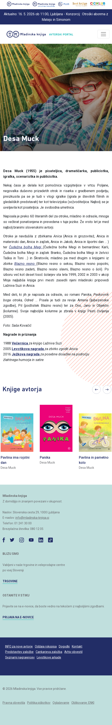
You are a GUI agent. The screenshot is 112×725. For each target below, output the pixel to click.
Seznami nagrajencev (20, 657)
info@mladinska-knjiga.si (32, 517)
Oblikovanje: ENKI (82, 702)
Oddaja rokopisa (46, 646)
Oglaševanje (61, 702)
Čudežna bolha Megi (26, 247)
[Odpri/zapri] (103, 34)
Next (107, 389)
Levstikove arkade (49, 657)
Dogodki (64, 646)
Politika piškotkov (38, 702)
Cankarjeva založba (49, 652)
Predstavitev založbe (19, 652)
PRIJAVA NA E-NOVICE (18, 617)
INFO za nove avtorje (19, 646)
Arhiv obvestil (73, 652)
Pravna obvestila (14, 702)
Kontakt (77, 646)
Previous (96, 389)
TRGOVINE (10, 581)
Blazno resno (25, 264)
